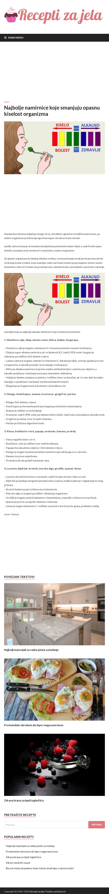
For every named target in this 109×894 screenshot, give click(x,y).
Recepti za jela (37, 891)
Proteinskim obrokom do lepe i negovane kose (33, 725)
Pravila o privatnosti (55, 891)
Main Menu (15, 37)
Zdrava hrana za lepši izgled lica (24, 800)
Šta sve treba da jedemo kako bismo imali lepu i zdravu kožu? (40, 868)
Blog (6, 102)
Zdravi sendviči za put (18, 862)
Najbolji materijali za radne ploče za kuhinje (31, 650)
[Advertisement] (54, 71)
